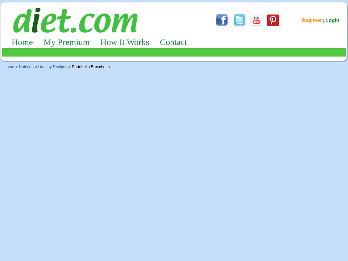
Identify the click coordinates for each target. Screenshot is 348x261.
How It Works (124, 42)
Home (22, 42)
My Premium (67, 42)
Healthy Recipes (52, 67)
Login (332, 20)
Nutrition (26, 67)
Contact (173, 42)
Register (312, 20)
